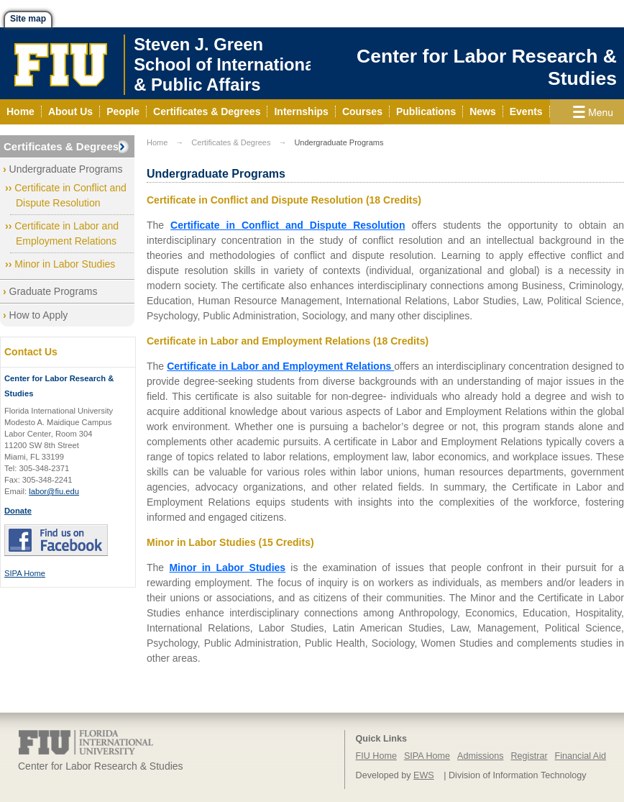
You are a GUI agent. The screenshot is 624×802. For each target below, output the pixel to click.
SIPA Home (24, 573)
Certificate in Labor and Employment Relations (280, 366)
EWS (423, 775)
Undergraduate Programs (66, 169)
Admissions (480, 756)
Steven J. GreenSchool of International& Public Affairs (226, 64)
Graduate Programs (53, 291)
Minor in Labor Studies (64, 264)
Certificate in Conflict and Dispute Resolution (287, 225)
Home (157, 142)
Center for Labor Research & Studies (487, 67)
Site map (28, 19)
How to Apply (38, 315)
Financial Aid (580, 756)
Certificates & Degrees (61, 146)
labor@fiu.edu (54, 491)
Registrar (529, 756)
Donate (18, 510)
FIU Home (376, 756)
